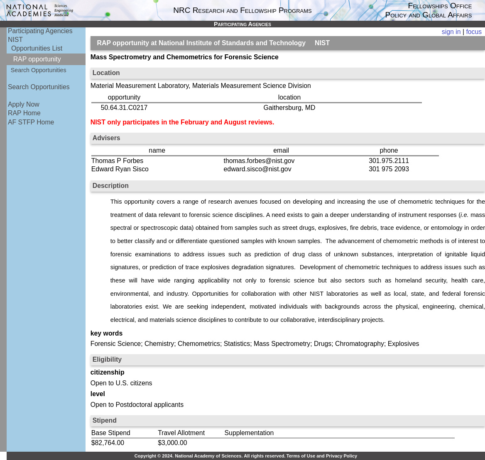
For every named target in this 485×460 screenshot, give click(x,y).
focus (474, 31)
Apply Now (23, 104)
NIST (15, 39)
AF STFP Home (31, 122)
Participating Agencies (40, 30)
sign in (451, 31)
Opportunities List (36, 48)
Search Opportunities (38, 70)
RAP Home (24, 113)
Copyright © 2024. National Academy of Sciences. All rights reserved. (210, 455)
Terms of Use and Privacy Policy (322, 455)
